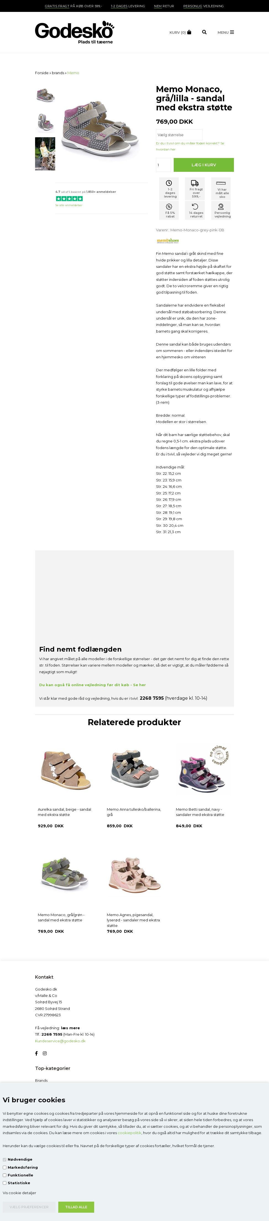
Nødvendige (20, 1159)
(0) (178, 32)
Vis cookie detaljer (19, 1193)
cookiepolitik (129, 1133)
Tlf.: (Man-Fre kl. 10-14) (64, 1034)
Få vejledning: (57, 1028)
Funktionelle (20, 1175)
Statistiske (19, 1183)
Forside (42, 73)
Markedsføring (23, 1167)
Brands (41, 1080)
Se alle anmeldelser (68, 205)
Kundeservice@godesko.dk (60, 1041)
